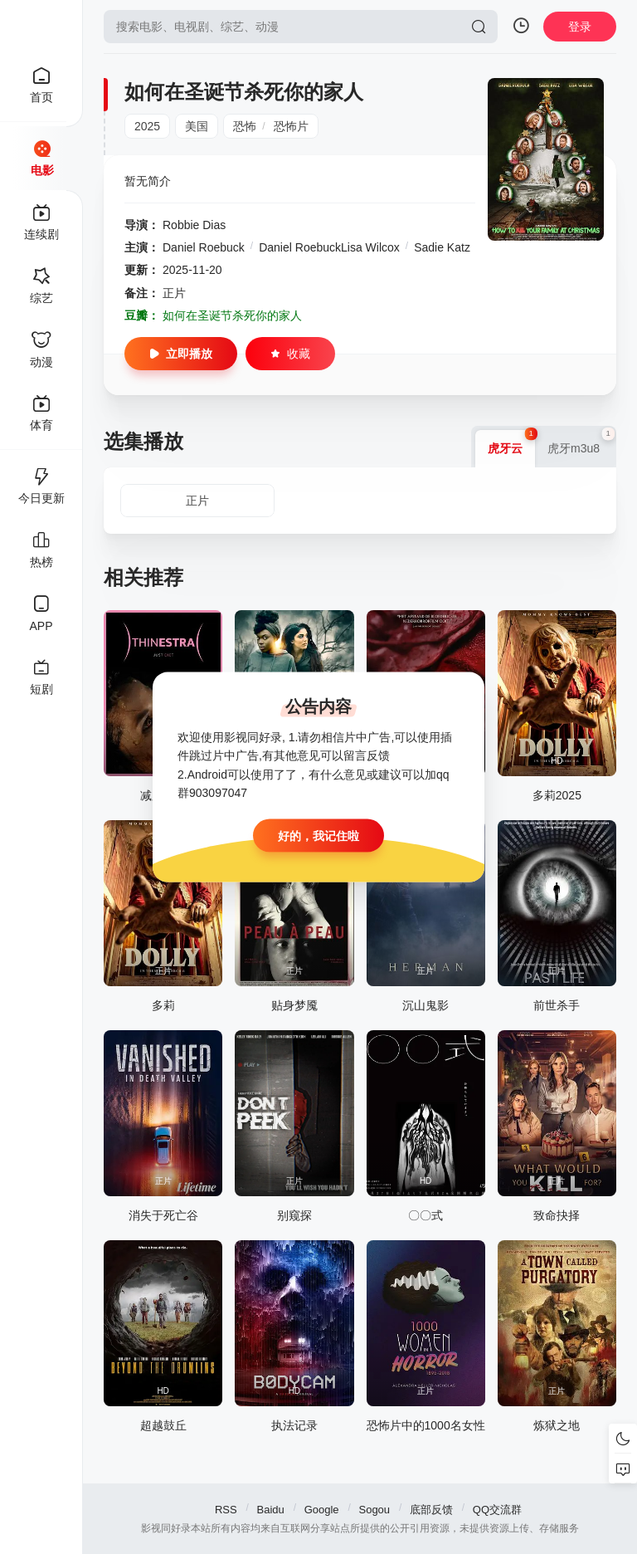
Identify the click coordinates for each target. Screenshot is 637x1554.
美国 (196, 126)
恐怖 (244, 126)
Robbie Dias (194, 225)
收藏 (290, 353)
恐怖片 (291, 126)
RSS (226, 1509)
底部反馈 (431, 1509)
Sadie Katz (442, 247)
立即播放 (180, 353)
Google (321, 1509)
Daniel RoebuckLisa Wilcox (329, 247)
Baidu (270, 1509)
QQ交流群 (497, 1509)
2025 (147, 126)
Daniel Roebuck (204, 247)
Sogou (374, 1509)
